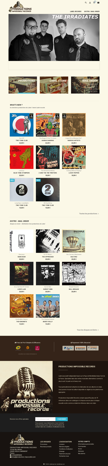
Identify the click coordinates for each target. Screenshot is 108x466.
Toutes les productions (89, 214)
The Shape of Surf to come (47, 138)
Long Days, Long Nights (22, 203)
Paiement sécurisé (64, 453)
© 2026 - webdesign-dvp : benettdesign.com (55, 464)
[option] (54, 42)
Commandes (82, 446)
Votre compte (84, 441)
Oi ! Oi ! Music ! (48, 254)
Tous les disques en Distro (88, 330)
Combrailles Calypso (22, 319)
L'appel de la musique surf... (73, 138)
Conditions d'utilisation (66, 449)
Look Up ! (21, 170)
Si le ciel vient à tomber (21, 287)
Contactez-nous (64, 456)
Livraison (62, 444)
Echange (61, 451)
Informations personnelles (86, 444)
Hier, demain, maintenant (73, 254)
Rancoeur (22, 254)
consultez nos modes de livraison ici (27, 354)
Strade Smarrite (74, 287)
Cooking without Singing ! (73, 170)
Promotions (43, 444)
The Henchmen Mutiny (48, 170)
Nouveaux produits (45, 446)
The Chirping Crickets (47, 319)
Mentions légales (64, 446)
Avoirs (80, 449)
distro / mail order (91, 11)
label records (75, 11)
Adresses (81, 451)
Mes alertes (81, 453)
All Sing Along (48, 203)
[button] (15, 42)
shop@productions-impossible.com (24, 457)
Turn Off (21, 138)
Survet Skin (47, 287)
